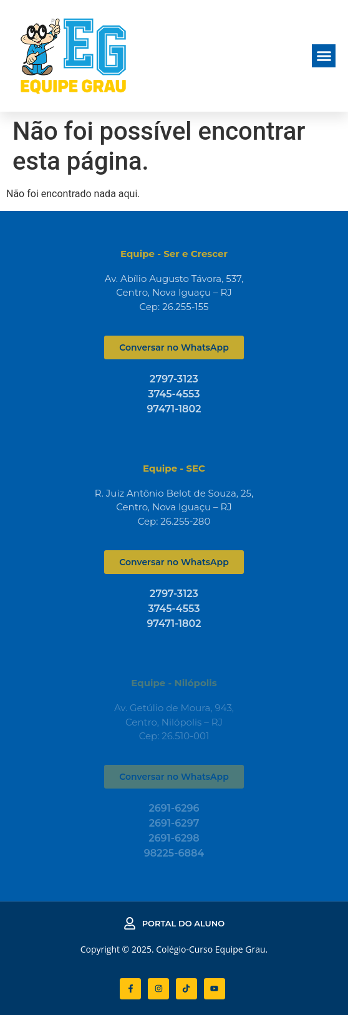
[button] (324, 56)
